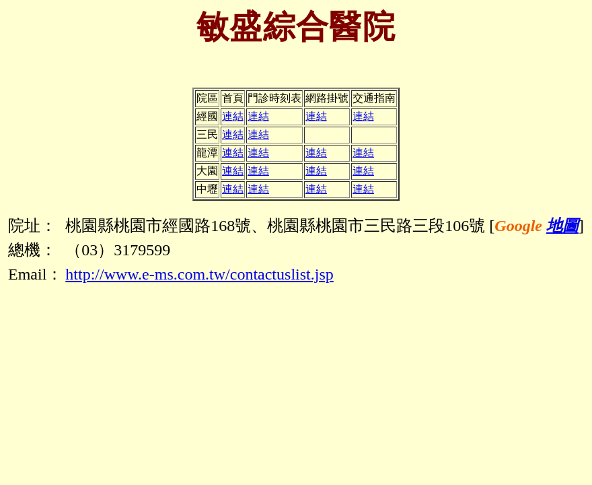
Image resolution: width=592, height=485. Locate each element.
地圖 (562, 225)
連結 (233, 116)
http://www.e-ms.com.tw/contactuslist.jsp (199, 274)
